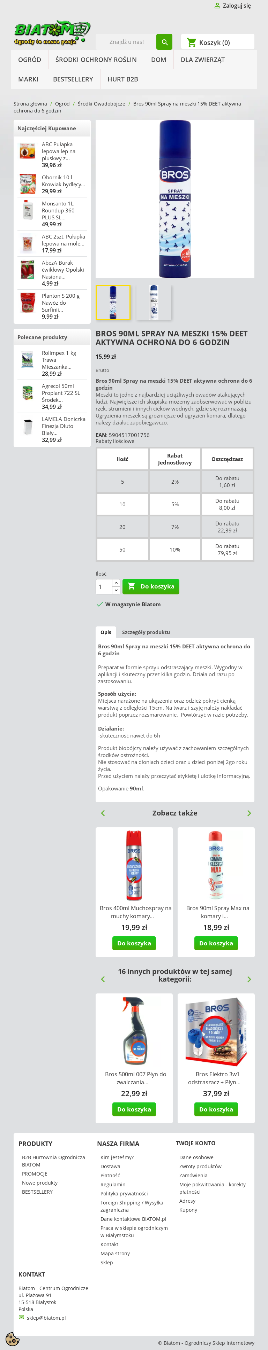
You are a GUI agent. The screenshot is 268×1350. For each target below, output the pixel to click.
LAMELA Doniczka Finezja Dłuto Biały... (63, 425)
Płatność (110, 1175)
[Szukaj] (134, 42)
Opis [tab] (105, 632)
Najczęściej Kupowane (46, 128)
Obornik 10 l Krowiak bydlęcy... (63, 181)
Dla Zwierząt (203, 59)
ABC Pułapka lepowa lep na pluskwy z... (58, 151)
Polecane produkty (42, 337)
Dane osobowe (196, 1157)
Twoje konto (196, 1143)
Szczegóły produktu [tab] (146, 632)
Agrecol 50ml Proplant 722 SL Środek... (61, 392)
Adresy (187, 1200)
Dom (158, 59)
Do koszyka (150, 586)
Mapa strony (115, 1253)
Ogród (29, 59)
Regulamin (113, 1184)
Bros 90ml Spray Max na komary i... (218, 912)
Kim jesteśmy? (117, 1157)
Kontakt (109, 1244)
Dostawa (110, 1166)
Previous (100, 810)
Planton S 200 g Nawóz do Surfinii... (61, 302)
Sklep (106, 1262)
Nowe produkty (40, 1182)
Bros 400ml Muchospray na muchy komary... (136, 912)
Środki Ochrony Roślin (96, 59)
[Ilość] (104, 586)
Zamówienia (193, 1175)
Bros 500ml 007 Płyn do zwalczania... (135, 1078)
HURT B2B (122, 79)
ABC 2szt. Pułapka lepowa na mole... (63, 240)
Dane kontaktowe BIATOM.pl (133, 1219)
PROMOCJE (34, 1173)
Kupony (188, 1210)
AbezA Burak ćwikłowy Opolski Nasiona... (63, 269)
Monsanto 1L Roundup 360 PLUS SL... (58, 210)
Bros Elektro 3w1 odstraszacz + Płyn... (214, 1078)
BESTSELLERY (73, 79)
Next (246, 810)
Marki (28, 79)
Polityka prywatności (124, 1193)
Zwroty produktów (200, 1166)
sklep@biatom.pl (46, 1317)
